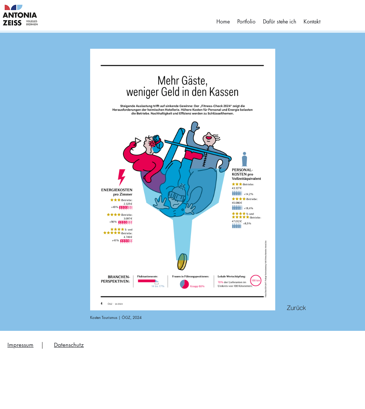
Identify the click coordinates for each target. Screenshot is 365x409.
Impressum (20, 344)
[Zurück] (296, 307)
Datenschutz (69, 344)
